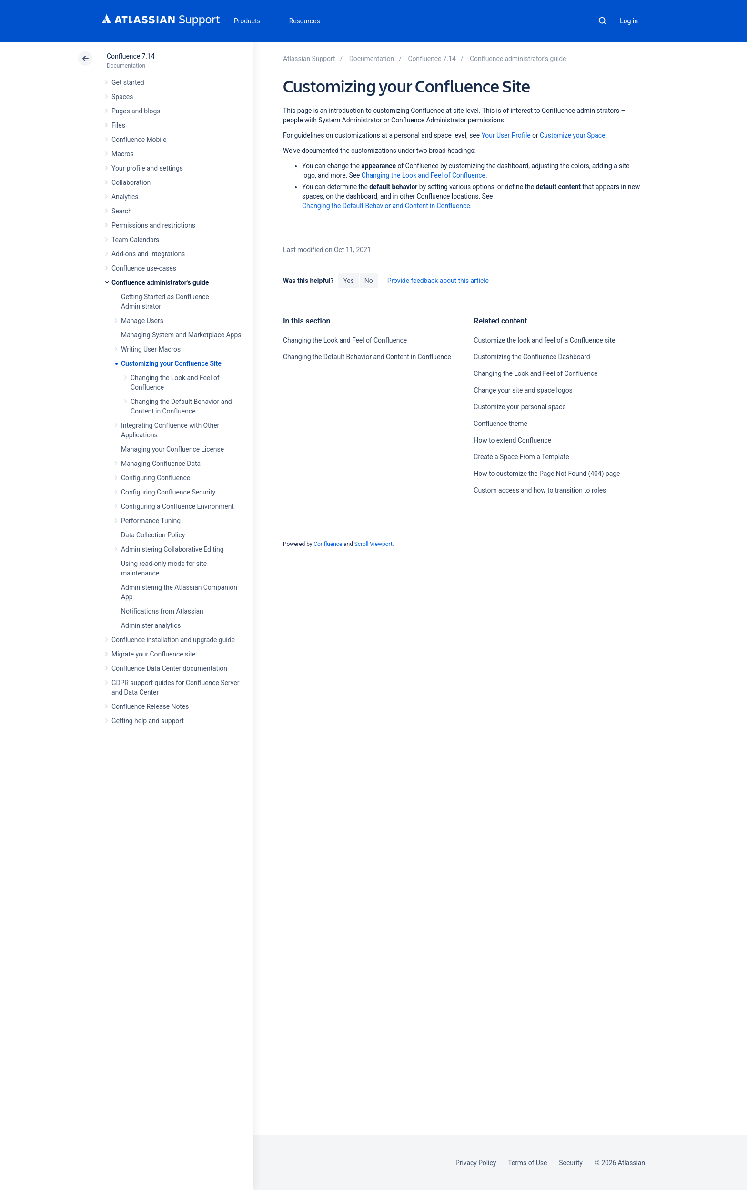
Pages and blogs (135, 111)
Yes (348, 280)
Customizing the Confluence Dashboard (532, 357)
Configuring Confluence (155, 478)
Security (571, 1163)
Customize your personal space (519, 407)
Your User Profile (505, 135)
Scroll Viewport (373, 544)
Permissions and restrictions (153, 225)
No (368, 280)
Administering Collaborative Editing (172, 549)
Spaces (122, 97)
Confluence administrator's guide (160, 282)
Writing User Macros (151, 349)
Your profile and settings (147, 168)
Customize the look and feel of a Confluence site (544, 340)
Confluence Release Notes (150, 706)
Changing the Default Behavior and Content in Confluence (386, 206)
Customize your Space (572, 135)
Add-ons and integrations (148, 254)
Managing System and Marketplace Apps (181, 335)
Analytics (124, 197)
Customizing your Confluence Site (171, 363)
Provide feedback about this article (438, 280)
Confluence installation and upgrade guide (173, 640)
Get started (127, 82)
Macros (122, 154)
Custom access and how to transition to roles (540, 490)
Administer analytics (151, 625)
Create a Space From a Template (521, 457)
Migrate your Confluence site (153, 654)
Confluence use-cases (143, 268)
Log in (629, 21)
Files (118, 125)
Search (602, 21)
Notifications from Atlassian (162, 611)
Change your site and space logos (523, 390)
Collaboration (131, 182)
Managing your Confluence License (172, 449)
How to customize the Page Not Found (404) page (547, 473)
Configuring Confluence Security (168, 492)
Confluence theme (500, 423)
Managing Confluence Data (161, 463)
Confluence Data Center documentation (169, 668)
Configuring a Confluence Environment (177, 506)
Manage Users (142, 320)
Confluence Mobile (138, 139)
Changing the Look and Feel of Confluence (423, 175)
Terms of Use (527, 1163)
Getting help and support (147, 721)
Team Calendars (135, 239)
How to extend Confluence (512, 440)
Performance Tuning (151, 520)
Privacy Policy (475, 1163)
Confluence (327, 544)
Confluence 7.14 (130, 56)
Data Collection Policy (153, 535)
